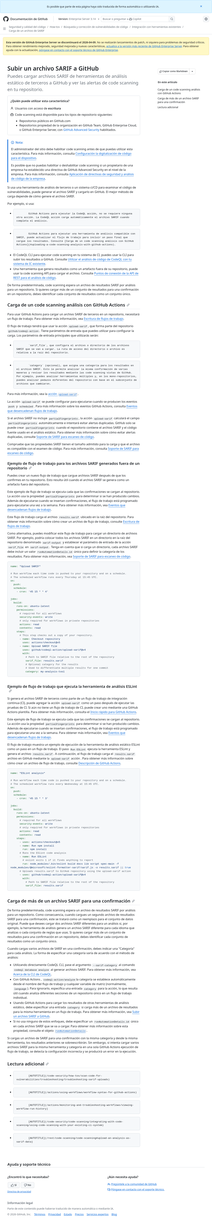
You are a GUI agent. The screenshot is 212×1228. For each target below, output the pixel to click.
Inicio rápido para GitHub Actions (113, 712)
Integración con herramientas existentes (156, 27)
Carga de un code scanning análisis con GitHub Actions (68, 305)
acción (63, 394)
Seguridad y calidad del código (27, 27)
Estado (68, 1214)
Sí (14, 1185)
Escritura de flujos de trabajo (103, 319)
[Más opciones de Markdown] (192, 71)
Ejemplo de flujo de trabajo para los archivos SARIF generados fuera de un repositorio (73, 466)
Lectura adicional (28, 1064)
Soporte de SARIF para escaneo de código (65, 437)
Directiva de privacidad (19, 1191)
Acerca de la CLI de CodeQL (32, 974)
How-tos (55, 27)
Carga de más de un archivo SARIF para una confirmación (71, 901)
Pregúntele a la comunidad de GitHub (132, 1184)
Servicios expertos (98, 1214)
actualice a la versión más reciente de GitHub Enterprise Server (144, 46)
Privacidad (54, 1214)
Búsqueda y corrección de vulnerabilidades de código (96, 27)
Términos (39, 1214)
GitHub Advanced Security (81, 130)
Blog (114, 1214)
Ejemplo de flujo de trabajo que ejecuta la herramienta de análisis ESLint (72, 688)
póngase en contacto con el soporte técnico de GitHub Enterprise (78, 50)
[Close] (201, 6)
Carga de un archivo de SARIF (26, 30)
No (27, 1185)
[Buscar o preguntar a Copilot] (138, 19)
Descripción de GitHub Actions (99, 763)
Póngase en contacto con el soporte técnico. (135, 1189)
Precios (79, 1214)
